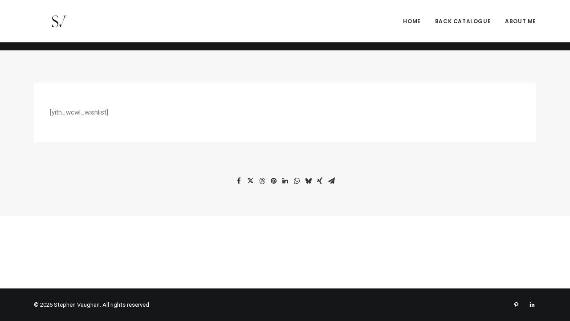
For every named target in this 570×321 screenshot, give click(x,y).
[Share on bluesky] (308, 181)
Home (411, 25)
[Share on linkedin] (285, 181)
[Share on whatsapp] (296, 181)
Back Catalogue (463, 25)
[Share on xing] (319, 181)
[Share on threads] (261, 181)
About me (520, 25)
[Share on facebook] (238, 181)
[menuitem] (415, 25)
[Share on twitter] (250, 181)
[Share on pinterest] (273, 181)
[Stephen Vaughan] (48, 25)
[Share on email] (331, 181)
